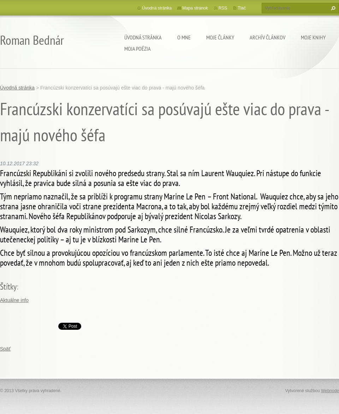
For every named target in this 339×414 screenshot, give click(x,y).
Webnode (330, 390)
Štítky (8, 286)
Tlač (242, 8)
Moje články (220, 37)
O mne (184, 37)
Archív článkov (267, 37)
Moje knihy (313, 37)
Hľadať (332, 8)
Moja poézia (137, 48)
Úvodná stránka (143, 37)
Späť (5, 349)
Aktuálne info (14, 300)
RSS (223, 8)
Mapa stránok (195, 8)
